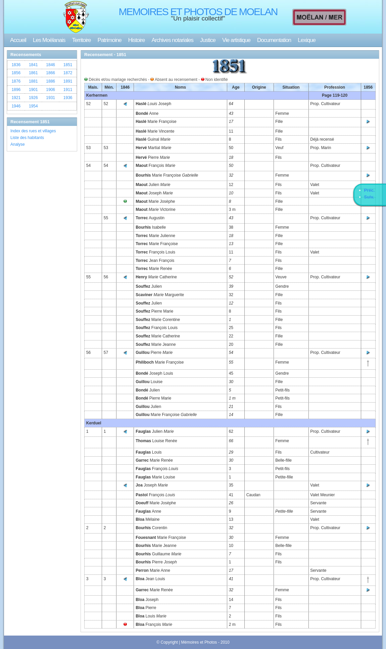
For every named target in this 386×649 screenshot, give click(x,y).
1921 (15, 97)
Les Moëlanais (49, 40)
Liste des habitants (27, 137)
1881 (33, 81)
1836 (15, 64)
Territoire (81, 40)
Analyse (17, 144)
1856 (15, 73)
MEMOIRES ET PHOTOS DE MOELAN (198, 11)
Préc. (369, 190)
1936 (68, 97)
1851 (68, 64)
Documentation (274, 40)
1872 (68, 73)
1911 (68, 89)
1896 (15, 89)
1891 (68, 81)
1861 (33, 73)
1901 (33, 89)
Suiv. (369, 196)
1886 (50, 81)
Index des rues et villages (33, 131)
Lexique (307, 40)
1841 (33, 64)
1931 (50, 97)
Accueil (18, 40)
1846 (50, 64)
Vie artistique (236, 40)
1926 (33, 97)
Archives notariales (172, 40)
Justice (207, 40)
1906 (50, 89)
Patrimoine (110, 40)
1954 (33, 106)
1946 (15, 106)
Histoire (136, 40)
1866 (50, 73)
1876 (15, 81)
